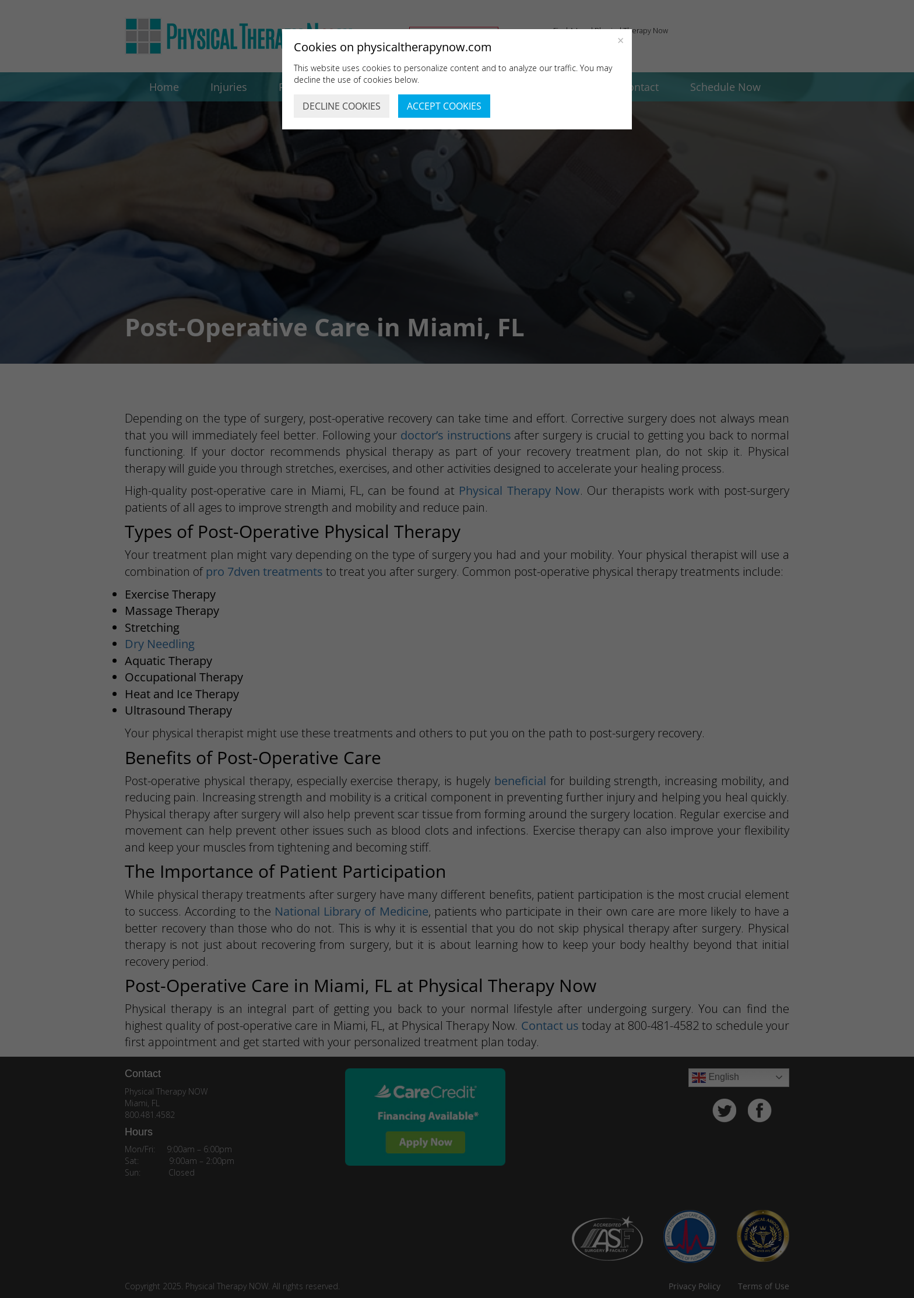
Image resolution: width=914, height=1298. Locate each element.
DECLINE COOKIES (342, 106)
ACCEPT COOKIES (444, 106)
